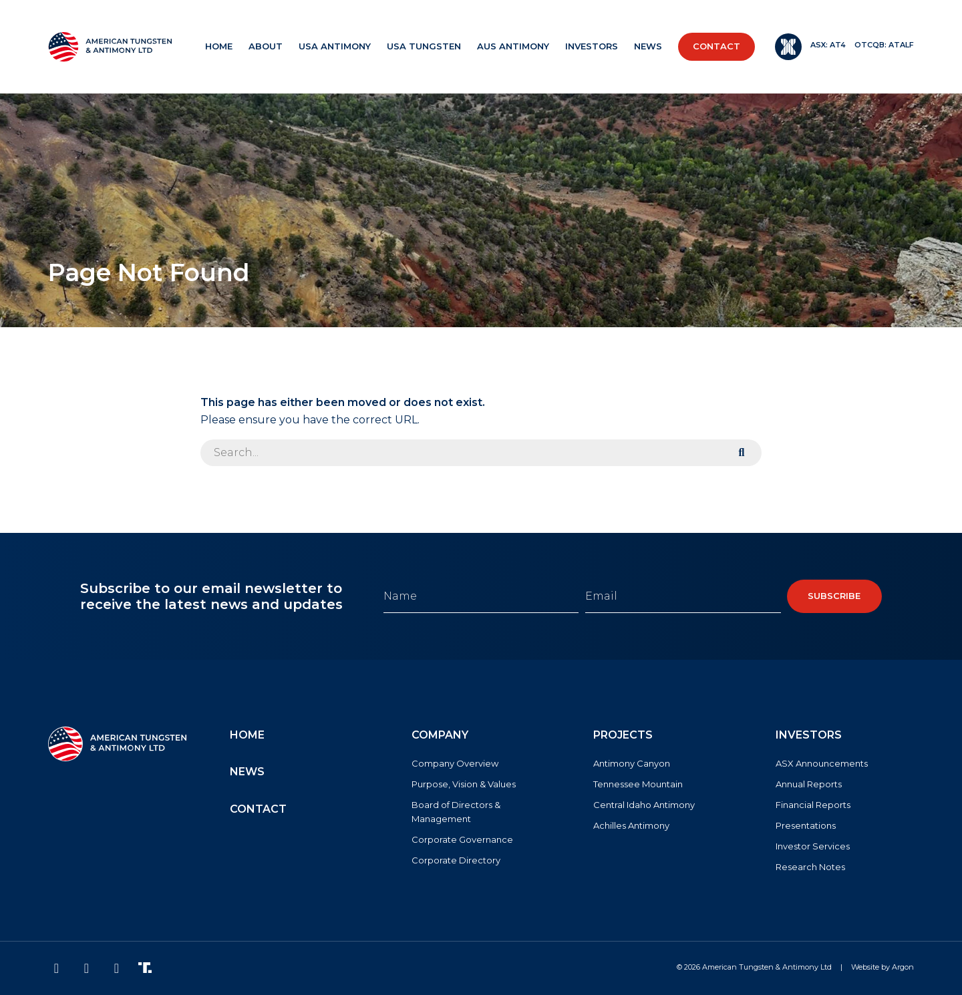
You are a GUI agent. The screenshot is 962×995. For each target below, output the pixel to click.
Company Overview (455, 763)
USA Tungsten (424, 46)
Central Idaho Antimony (644, 804)
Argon (903, 967)
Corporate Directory (456, 860)
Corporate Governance (462, 839)
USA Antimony (335, 46)
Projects (623, 735)
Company (440, 735)
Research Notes (810, 866)
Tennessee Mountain (638, 784)
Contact (716, 46)
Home (218, 46)
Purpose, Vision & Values (464, 784)
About (266, 46)
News (648, 46)
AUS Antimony (513, 46)
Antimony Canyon (631, 763)
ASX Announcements (822, 763)
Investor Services (813, 846)
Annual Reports (809, 784)
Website (865, 967)
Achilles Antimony (631, 825)
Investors (591, 46)
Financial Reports (813, 804)
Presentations (806, 825)
